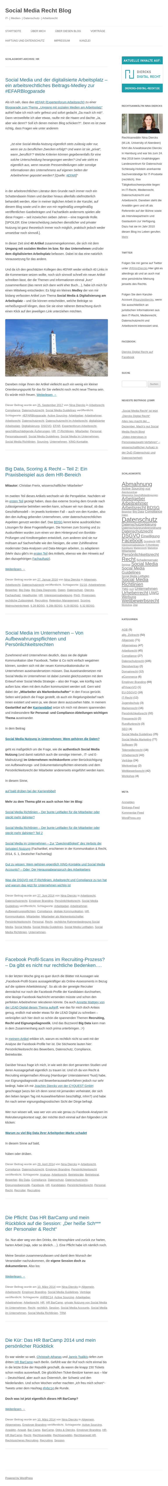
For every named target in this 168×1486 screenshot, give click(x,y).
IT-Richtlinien (65, 431)
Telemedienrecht (132, 749)
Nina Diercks (77, 405)
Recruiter (20, 1190)
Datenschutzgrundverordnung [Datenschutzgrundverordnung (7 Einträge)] (141, 527)
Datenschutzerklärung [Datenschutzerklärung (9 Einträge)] (139, 524)
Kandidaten (58, 1185)
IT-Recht (127, 697)
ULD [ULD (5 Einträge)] (131, 589)
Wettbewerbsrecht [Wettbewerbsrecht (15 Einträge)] (140, 600)
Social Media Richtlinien (20, 441)
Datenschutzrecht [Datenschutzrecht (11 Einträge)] (137, 531)
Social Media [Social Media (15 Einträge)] (144, 564)
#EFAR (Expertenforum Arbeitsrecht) (59, 102)
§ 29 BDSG (71, 605)
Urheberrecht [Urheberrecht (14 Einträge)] (135, 592)
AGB (125, 629)
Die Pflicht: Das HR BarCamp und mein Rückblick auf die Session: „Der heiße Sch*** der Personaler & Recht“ (53, 1223)
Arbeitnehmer (93, 415)
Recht (48, 921)
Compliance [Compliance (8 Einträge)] (153, 511)
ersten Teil (16, 501)
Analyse (45, 1174)
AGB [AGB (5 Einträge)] (147, 488)
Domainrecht (130, 671)
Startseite (13, 31)
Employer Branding (41, 900)
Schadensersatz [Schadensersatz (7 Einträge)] (147, 560)
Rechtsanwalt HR (85, 1435)
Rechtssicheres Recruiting (21, 1440)
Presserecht (129, 718)
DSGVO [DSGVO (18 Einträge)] (131, 535)
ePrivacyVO (129, 687)
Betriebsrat (92, 1174)
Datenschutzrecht (33, 410)
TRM (63, 1313)
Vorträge (98, 31)
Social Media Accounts (75, 1307)
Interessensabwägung (58, 595)
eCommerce (129, 676)
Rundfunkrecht (131, 723)
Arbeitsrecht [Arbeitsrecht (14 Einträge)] (134, 507)
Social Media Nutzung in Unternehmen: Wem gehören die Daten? (52, 739)
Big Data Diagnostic (43, 590)
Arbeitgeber (76, 415)
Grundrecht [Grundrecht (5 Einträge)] (149, 541)
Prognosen (88, 595)
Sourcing (42, 441)
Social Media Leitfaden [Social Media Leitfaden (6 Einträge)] (135, 576)
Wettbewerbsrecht (133, 770)
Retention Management (64, 600)
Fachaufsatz (40, 558)
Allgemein (90, 579)
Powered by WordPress (19, 1478)
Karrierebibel (42, 707)
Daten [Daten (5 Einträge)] (125, 515)
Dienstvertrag (130, 666)
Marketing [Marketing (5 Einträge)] (152, 548)
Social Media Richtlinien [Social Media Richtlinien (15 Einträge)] (135, 582)
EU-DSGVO (129, 692)
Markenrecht (130, 708)
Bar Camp (34, 1430)
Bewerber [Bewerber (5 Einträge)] (127, 511)
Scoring (85, 600)
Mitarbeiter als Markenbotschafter (62, 916)
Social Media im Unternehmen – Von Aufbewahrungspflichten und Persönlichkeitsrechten (44, 638)
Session (54, 1307)
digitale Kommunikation (68, 911)
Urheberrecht (130, 755)
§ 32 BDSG (87, 605)
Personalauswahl (16, 436)
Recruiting (41, 600)
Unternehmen (58, 441)
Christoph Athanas (49, 1357)
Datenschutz (75, 590)
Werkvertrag (129, 765)
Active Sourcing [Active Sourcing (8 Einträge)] (133, 488)
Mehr (125, 237)
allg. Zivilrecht (130, 634)
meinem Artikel (19, 1039)
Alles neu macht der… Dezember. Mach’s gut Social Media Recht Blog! (140, 426)
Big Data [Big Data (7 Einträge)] (138, 511)
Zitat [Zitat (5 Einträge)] (135, 605)
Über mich (38, 31)
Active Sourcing (57, 415)
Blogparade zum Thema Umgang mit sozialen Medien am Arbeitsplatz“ (54, 107)
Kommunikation (15, 916)
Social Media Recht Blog (38, 10)
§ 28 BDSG (37, 605)
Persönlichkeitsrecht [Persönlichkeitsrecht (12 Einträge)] (140, 554)
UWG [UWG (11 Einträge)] (154, 593)
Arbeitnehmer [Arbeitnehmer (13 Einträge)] (135, 503)
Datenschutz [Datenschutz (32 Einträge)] (140, 519)
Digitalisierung (31, 426)
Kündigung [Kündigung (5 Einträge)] (127, 548)
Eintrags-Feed (131, 807)
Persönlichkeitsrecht (67, 900)
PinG (77, 595)
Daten (62, 590)
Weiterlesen (47, 394)
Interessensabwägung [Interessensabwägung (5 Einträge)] (133, 544)
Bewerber (11, 590)
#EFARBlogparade (34, 415)
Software (127, 744)
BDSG (58, 522)
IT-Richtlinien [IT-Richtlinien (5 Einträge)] (152, 544)
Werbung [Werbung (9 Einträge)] (129, 597)
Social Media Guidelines (61, 410)
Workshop (128, 776)
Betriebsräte (76, 1174)
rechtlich (42, 1307)
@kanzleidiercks (143, 299)
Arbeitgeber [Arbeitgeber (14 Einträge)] (133, 498)
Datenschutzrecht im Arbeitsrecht (67, 420)
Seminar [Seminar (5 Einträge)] (126, 564)
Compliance (12, 410)
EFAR (56, 426)
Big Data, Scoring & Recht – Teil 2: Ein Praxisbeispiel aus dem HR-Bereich (46, 471)
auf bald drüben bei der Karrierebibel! (30, 791)
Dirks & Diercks (65, 1430)
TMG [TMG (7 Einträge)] (125, 589)
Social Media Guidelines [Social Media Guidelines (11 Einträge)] (133, 570)
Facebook (38, 1185)
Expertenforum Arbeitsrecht (79, 426)
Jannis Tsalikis (78, 1357)
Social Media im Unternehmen (80, 436)
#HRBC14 (46, 1297)
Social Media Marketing (136, 739)
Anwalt (22, 1430)
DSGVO (46, 426)
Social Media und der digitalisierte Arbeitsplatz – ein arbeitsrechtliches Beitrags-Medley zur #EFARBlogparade (56, 85)
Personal (95, 431)
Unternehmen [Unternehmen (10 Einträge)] (146, 588)
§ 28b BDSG (54, 605)
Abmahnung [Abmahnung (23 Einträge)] (137, 484)
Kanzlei (85, 40)
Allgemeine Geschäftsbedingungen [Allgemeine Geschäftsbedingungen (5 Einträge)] (140, 495)
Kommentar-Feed (133, 812)
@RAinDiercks (138, 268)
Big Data (24, 590)
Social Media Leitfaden (79, 927)
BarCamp (48, 1430)
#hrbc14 (48, 1388)
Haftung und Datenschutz (24, 40)
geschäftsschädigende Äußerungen (27, 431)
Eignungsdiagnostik (17, 1185)
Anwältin (10, 1430)
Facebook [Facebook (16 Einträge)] (132, 540)
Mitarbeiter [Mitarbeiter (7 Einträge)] (129, 550)
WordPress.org (131, 817)
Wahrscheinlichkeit (17, 605)
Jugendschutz (130, 702)
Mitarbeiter (82, 431)
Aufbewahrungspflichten (20, 911)
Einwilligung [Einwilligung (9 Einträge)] (150, 536)
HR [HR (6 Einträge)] (158, 541)
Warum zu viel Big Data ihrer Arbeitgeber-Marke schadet (46, 1133)
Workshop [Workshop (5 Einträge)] (127, 605)
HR (54, 431)
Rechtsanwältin (62, 1435)
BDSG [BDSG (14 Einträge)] (153, 507)
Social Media (23, 927)
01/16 (83, 584)
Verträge (85, 1292)
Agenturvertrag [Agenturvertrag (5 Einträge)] (129, 492)
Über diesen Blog (68, 31)
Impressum (62, 40)
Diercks (89, 590)
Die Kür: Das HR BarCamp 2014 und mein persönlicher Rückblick (50, 1343)
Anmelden (128, 802)
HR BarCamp (54, 1302)
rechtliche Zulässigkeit (19, 600)
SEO (125, 729)
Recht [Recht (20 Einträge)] (129, 559)
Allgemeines (13, 1424)
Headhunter (29, 595)
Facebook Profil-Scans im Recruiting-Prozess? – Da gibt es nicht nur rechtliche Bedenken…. (55, 962)
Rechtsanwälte (42, 1435)
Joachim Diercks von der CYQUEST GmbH (64, 1086)
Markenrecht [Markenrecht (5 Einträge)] (140, 548)
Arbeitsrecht (96, 405)
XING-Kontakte (78, 441)
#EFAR (71, 175)
